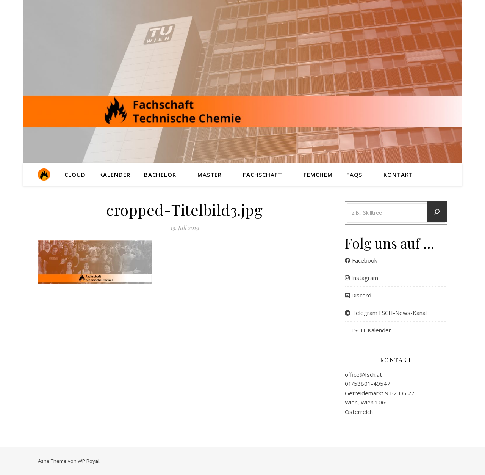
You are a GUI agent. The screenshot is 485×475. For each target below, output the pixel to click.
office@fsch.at (363, 374)
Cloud (75, 174)
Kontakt (398, 174)
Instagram (361, 278)
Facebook (361, 260)
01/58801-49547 (367, 383)
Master (209, 174)
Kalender (114, 174)
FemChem (318, 174)
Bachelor (160, 174)
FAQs (354, 174)
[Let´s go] (437, 211)
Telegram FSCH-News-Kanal (386, 312)
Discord (358, 295)
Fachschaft (262, 174)
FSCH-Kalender (368, 330)
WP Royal (88, 461)
